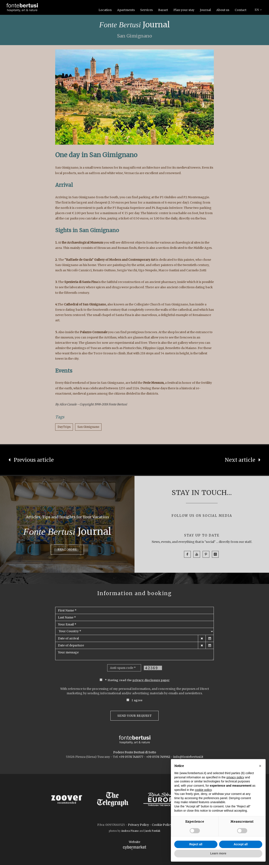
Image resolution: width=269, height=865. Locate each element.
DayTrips (64, 427)
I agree (137, 700)
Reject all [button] (195, 844)
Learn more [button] (218, 853)
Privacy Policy (138, 825)
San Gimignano (88, 427)
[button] (260, 765)
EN (258, 10)
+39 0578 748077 (131, 757)
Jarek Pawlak (152, 830)
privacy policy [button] (235, 777)
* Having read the (137, 680)
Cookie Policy (162, 825)
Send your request (134, 716)
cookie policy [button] (203, 790)
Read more (67, 549)
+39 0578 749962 (158, 757)
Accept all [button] (241, 844)
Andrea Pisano (130, 830)
